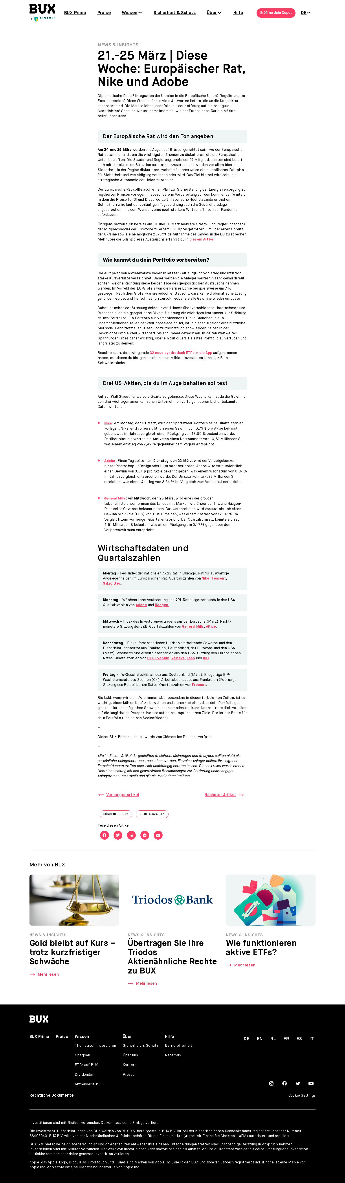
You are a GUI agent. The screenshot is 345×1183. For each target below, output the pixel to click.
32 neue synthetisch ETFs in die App (181, 353)
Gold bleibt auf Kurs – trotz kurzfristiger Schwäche (72, 954)
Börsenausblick (117, 815)
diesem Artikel (202, 239)
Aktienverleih (86, 1084)
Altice (211, 627)
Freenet (199, 685)
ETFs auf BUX (86, 1065)
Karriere (129, 1065)
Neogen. (162, 605)
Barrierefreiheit (178, 1046)
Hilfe (238, 13)
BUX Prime (75, 13)
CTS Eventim (158, 658)
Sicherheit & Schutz (175, 13)
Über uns (130, 1055)
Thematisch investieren (95, 1046)
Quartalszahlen (154, 815)
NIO (206, 658)
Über (212, 13)
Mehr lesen (48, 976)
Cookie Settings (302, 1095)
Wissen (129, 13)
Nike (205, 578)
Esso (191, 658)
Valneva (178, 658)
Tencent (218, 578)
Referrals (173, 1055)
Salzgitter (111, 583)
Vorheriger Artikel (122, 795)
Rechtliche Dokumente (51, 1095)
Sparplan (82, 1055)
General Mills (193, 627)
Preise (104, 13)
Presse (128, 1075)
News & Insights (118, 45)
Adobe (141, 605)
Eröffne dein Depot (276, 13)
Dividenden (84, 1075)
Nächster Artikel (220, 795)
